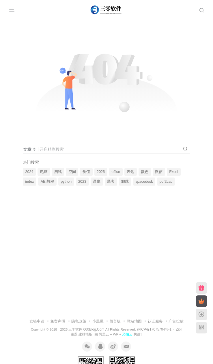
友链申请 (36, 321)
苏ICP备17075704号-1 (154, 329)
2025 (101, 172)
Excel (173, 172)
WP (115, 334)
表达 (130, 172)
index (29, 182)
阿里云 (104, 334)
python (66, 182)
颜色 (144, 172)
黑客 (111, 182)
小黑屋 (98, 321)
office (115, 172)
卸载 (125, 182)
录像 (96, 182)
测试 (58, 172)
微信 (158, 172)
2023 (82, 182)
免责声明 (57, 321)
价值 (86, 172)
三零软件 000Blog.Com (86, 329)
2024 (29, 172)
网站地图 (134, 321)
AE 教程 (47, 182)
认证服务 (155, 321)
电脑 (44, 172)
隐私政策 (78, 321)
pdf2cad (166, 182)
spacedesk (144, 182)
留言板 (115, 321)
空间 (72, 172)
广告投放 (176, 321)
